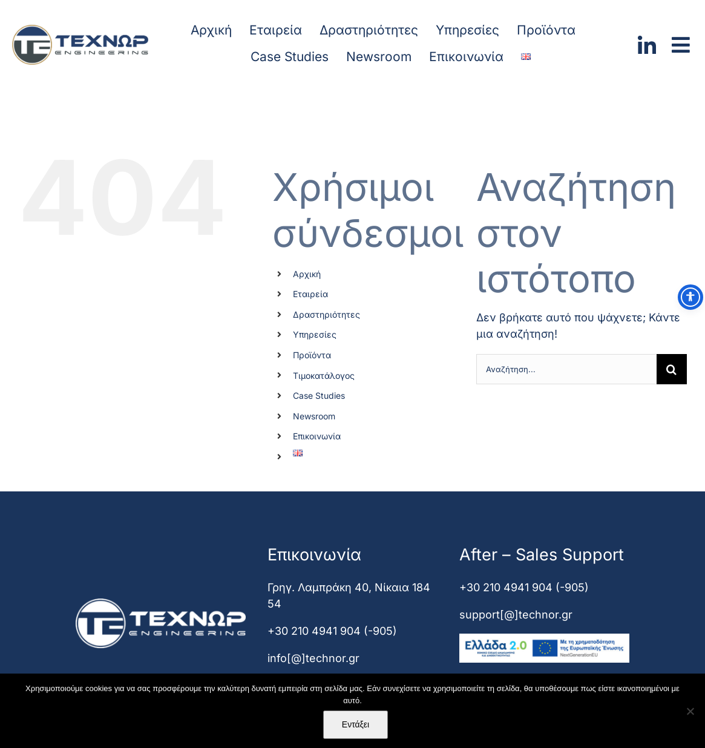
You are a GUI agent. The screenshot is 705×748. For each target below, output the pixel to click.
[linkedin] (647, 40)
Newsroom (314, 416)
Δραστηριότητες (326, 314)
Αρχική (307, 274)
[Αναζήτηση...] (566, 369)
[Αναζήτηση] (672, 369)
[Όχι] (690, 711)
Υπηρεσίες (314, 334)
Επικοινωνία (317, 436)
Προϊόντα (312, 355)
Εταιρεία (310, 294)
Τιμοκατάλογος (324, 375)
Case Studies (319, 395)
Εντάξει (355, 724)
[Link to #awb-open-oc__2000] (681, 44)
